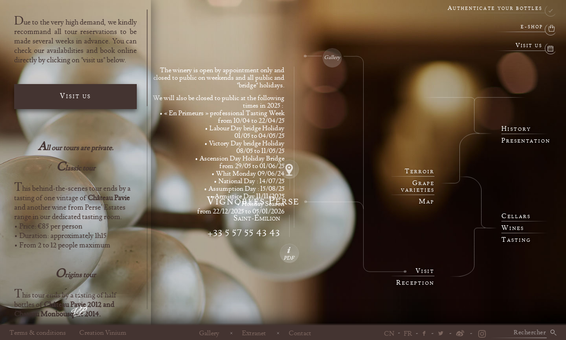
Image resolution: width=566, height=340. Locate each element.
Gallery (209, 333)
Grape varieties (417, 186)
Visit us (75, 96)
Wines (512, 228)
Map (426, 201)
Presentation (525, 140)
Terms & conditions (37, 333)
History (516, 129)
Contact (300, 333)
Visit (425, 271)
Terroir (419, 171)
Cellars (516, 216)
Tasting (516, 240)
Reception (415, 283)
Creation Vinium (102, 333)
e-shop (532, 27)
